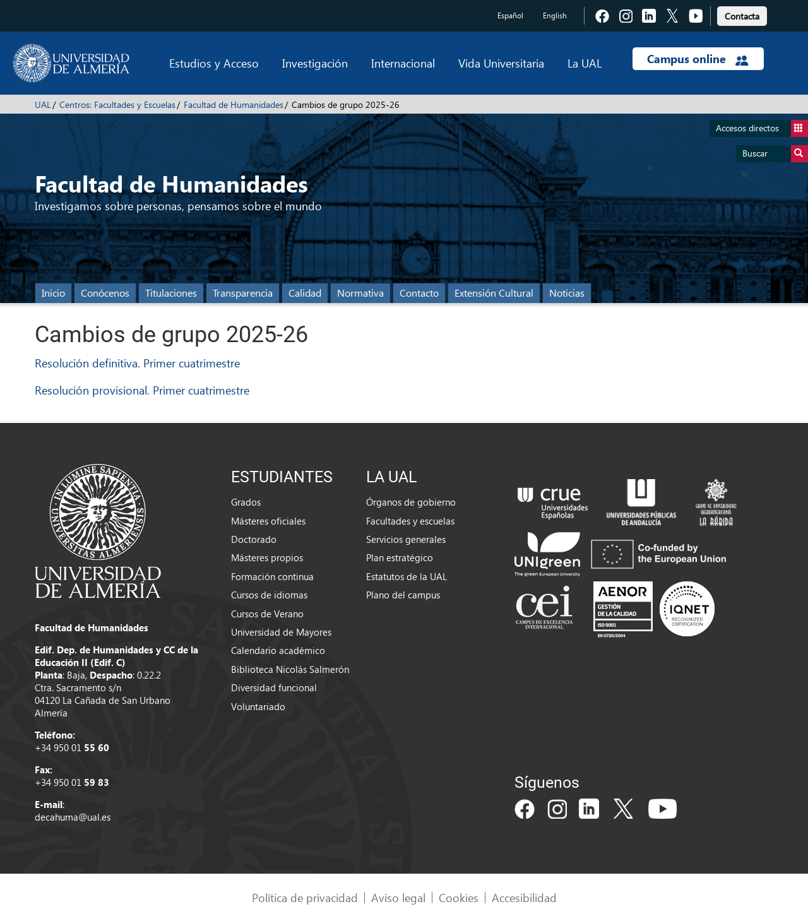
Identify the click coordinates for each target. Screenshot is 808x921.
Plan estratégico (399, 557)
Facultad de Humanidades (233, 104)
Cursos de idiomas (269, 594)
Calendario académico (278, 650)
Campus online (698, 58)
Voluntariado (258, 706)
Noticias (567, 292)
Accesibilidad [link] (524, 897)
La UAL (584, 63)
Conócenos (105, 292)
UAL (43, 104)
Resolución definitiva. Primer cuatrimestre (137, 363)
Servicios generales (406, 539)
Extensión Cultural (493, 292)
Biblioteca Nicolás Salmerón (290, 669)
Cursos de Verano (267, 613)
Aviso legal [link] (398, 897)
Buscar (775, 153)
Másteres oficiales (268, 520)
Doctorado (253, 539)
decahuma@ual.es (72, 817)
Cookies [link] (458, 897)
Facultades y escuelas (410, 520)
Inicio (53, 292)
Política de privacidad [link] (305, 897)
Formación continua (272, 576)
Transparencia (243, 292)
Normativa (360, 292)
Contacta (742, 16)
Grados (246, 502)
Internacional (403, 63)
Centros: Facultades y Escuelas (117, 104)
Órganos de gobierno (411, 502)
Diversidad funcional (274, 687)
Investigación (315, 63)
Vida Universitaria (501, 63)
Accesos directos (762, 128)
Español (510, 15)
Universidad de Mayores (281, 632)
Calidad (304, 292)
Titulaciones (171, 292)
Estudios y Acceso (214, 63)
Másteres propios (267, 557)
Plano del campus (403, 594)
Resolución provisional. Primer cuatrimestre (142, 390)
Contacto (419, 292)
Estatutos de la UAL (406, 576)
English (555, 15)
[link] (742, 14)
